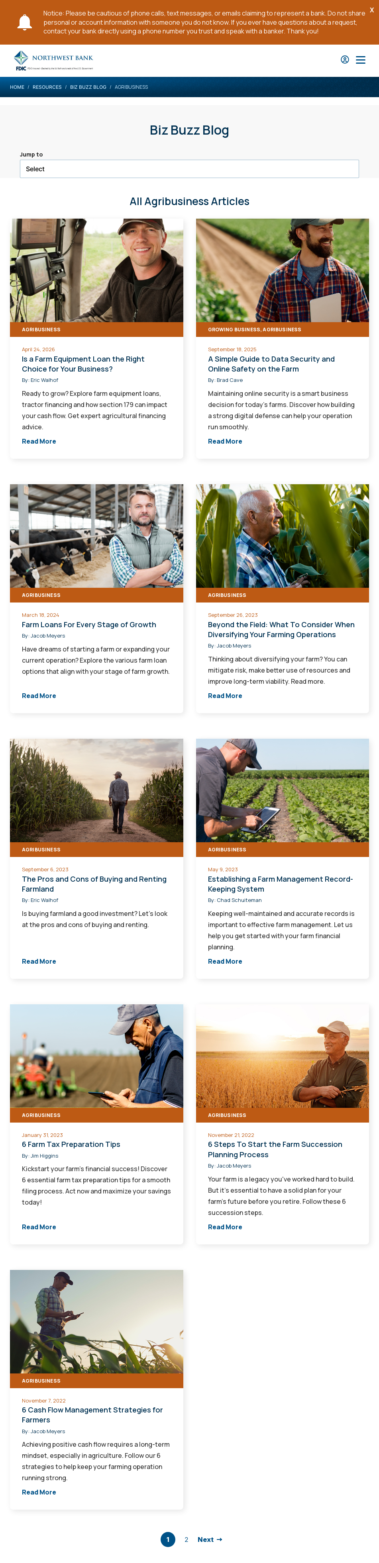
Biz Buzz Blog (88, 87)
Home (17, 87)
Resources (47, 87)
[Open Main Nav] (360, 61)
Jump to (31, 154)
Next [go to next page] (206, 1539)
